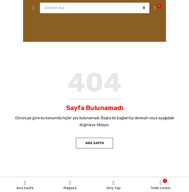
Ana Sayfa (94, 143)
